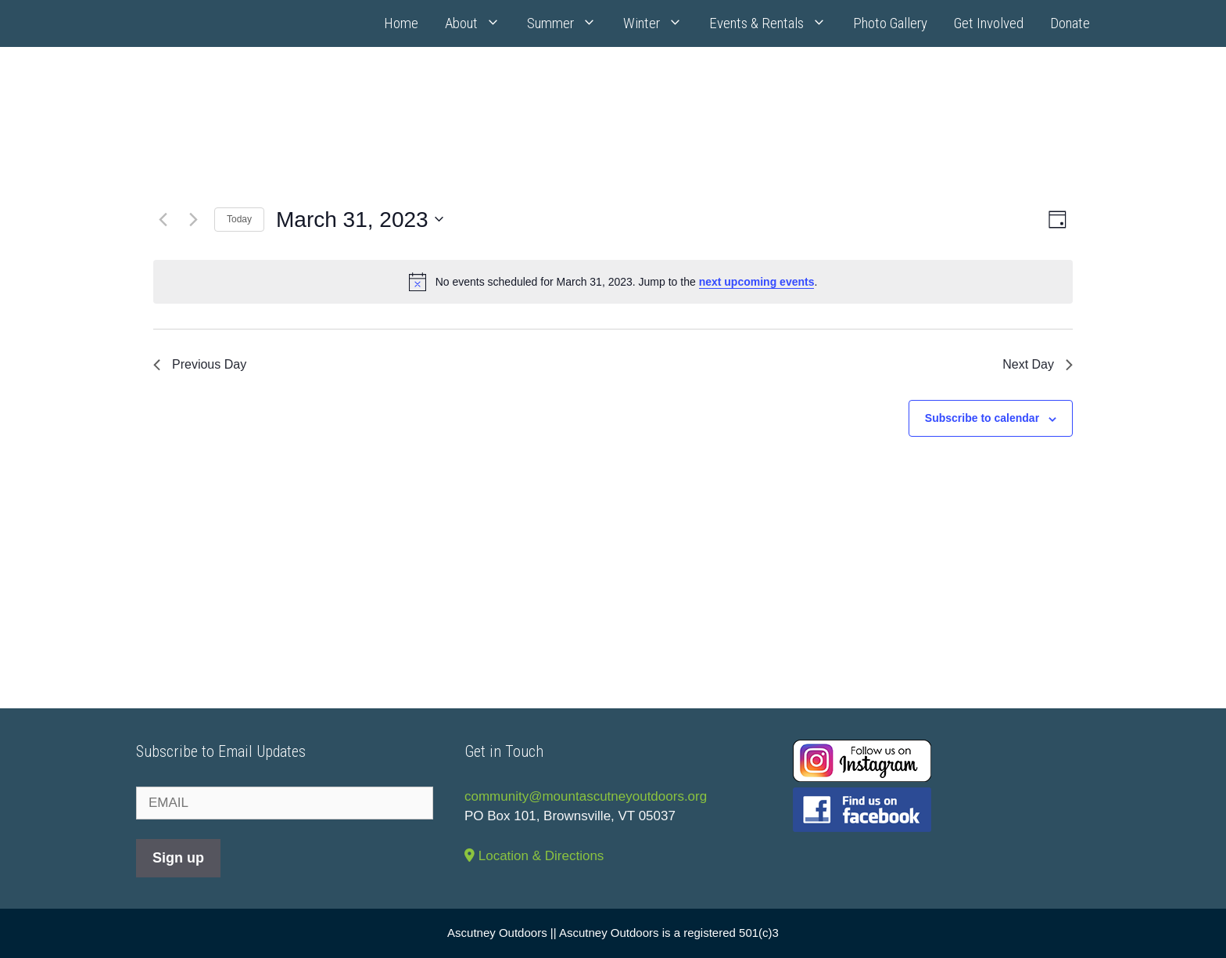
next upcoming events (757, 282)
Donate (1070, 23)
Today (239, 219)
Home (401, 23)
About (479, 23)
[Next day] (193, 219)
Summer (568, 23)
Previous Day (199, 364)
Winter (659, 23)
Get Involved (988, 23)
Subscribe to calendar (982, 418)
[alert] (613, 282)
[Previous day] (162, 219)
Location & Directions (534, 855)
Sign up (178, 858)
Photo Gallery (890, 23)
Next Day (1037, 364)
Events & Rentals (774, 23)
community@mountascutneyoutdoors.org (585, 796)
